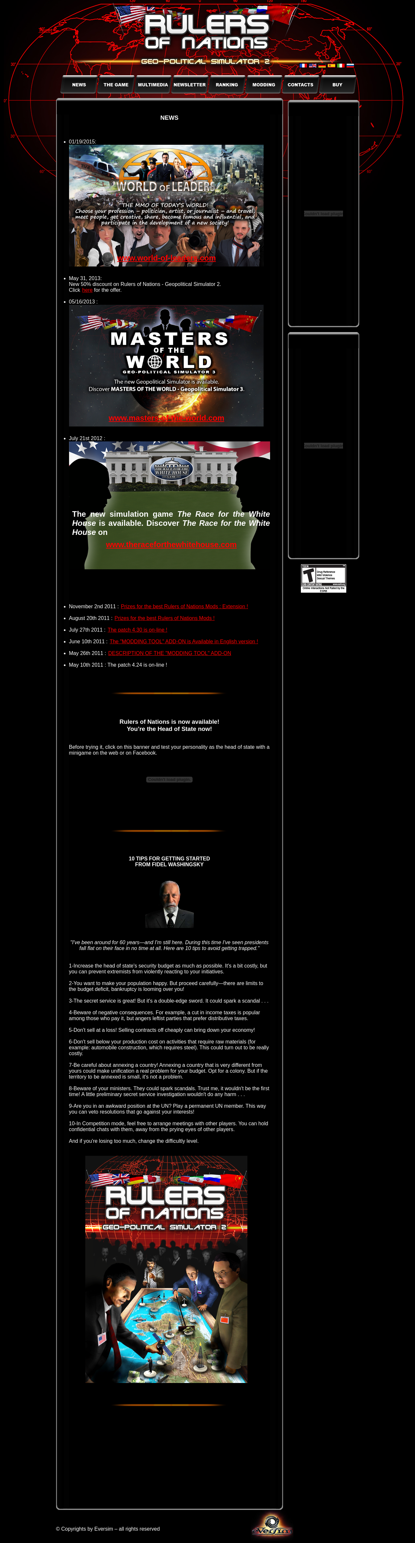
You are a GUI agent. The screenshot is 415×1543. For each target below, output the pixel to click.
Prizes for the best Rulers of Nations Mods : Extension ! (184, 606)
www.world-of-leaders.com (166, 257)
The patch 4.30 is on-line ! (137, 630)
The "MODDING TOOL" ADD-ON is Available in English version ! (184, 641)
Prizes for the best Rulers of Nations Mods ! (164, 618)
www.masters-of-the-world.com (166, 418)
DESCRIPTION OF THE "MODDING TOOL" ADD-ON (169, 653)
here (87, 290)
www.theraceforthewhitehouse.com (171, 544)
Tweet (45, 30)
